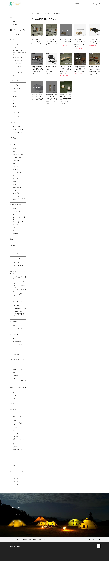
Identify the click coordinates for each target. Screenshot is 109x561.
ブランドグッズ (17, 450)
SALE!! (12, 17)
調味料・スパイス (18, 209)
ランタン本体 (17, 126)
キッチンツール (17, 157)
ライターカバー (17, 66)
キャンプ (15, 21)
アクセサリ (16, 436)
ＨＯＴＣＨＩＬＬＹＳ (16, 471)
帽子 (14, 431)
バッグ (12, 403)
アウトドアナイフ (15, 245)
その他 (15, 24)
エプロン (15, 378)
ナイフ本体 (16, 250)
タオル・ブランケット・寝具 (18, 387)
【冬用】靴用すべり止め (19, 308)
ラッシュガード (17, 329)
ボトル (15, 151)
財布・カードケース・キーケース (19, 440)
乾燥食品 (15, 231)
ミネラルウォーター (19, 222)
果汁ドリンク (17, 225)
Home (32, 13)
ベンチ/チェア (17, 88)
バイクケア (16, 354)
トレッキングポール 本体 (19, 290)
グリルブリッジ (17, 50)
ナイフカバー (17, 253)
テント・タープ (14, 96)
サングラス (13, 410)
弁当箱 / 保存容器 (18, 154)
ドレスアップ (17, 117)
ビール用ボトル (17, 193)
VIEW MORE (17, 521)
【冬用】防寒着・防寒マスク (19, 315)
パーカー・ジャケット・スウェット (19, 424)
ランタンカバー (17, 132)
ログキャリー (17, 63)
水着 (14, 326)
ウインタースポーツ (16, 301)
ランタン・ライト (15, 122)
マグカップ (16, 178)
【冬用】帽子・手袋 (18, 311)
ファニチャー (14, 80)
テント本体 (16, 101)
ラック (15, 91)
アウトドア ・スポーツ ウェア (18, 361)
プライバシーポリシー (14, 539)
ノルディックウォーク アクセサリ (19, 286)
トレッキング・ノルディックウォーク (17, 272)
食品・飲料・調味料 (15, 204)
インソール (16, 372)
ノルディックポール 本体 (19, 278)
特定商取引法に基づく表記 (29, 539)
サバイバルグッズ (18, 344)
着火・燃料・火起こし (19, 57)
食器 (14, 163)
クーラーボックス (18, 196)
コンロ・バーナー (18, 187)
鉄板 (14, 69)
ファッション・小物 (15, 416)
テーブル (15, 85)
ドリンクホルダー (18, 172)
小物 (14, 75)
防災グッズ (16, 338)
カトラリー (16, 160)
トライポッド (17, 47)
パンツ (15, 428)
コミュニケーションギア (19, 381)
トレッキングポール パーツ (19, 295)
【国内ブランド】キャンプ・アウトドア (44, 13)
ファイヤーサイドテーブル (19, 53)
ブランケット (17, 392)
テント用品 (16, 104)
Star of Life (16, 34)
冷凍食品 (15, 234)
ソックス (15, 485)
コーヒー (15, 215)
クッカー (15, 148)
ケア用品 (15, 375)
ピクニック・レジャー (16, 258)
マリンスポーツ (14, 321)
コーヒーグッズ (17, 166)
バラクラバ (16, 479)
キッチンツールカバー (19, 199)
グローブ (15, 482)
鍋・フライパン (17, 169)
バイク (12, 350)
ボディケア (13, 465)
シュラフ (15, 398)
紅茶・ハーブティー (18, 212)
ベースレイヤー (17, 366)
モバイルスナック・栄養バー (19, 218)
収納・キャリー (14, 239)
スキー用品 (16, 306)
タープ (15, 107)
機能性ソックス (17, 369)
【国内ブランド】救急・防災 (17, 30)
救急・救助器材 (17, 341)
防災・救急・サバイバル (16, 334)
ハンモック (13, 138)
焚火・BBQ (13, 40)
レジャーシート (17, 263)
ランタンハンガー (18, 129)
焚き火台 (15, 44)
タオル (15, 395)
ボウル (15, 184)
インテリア (13, 455)
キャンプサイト (14, 112)
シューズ (15, 434)
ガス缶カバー (17, 190)
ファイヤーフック (18, 60)
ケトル (15, 181)
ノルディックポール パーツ (19, 282)
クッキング (13, 144)
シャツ (15, 420)
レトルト (15, 228)
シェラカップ (17, 175)
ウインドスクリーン (19, 72)
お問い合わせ (42, 539)
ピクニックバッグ (18, 266)
